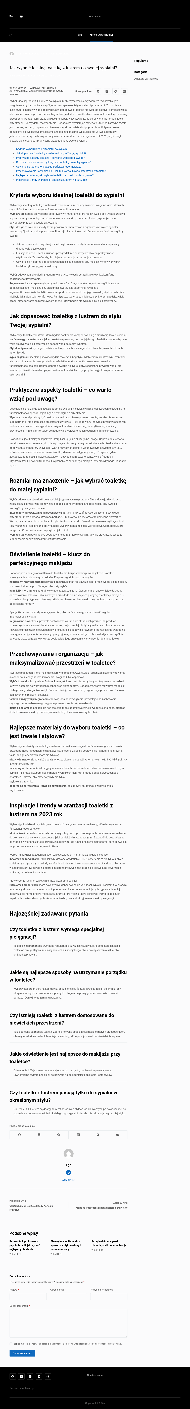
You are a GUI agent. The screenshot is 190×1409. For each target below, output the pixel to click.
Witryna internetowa (101, 1289)
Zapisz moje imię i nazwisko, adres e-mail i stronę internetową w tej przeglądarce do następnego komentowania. (68, 1344)
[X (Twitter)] (107, 91)
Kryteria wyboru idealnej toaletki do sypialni (42, 149)
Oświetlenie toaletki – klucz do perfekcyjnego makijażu (48, 166)
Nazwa (14, 1290)
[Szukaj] (11, 35)
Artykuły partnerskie (101, 35)
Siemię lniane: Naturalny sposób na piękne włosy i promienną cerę (66, 1245)
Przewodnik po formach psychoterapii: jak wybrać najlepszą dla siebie (25, 1245)
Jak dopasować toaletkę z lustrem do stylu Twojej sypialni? (51, 153)
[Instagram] (30, 1376)
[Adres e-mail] (117, 1135)
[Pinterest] (115, 91)
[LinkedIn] (124, 91)
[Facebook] (98, 91)
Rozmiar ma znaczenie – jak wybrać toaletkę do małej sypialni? (53, 162)
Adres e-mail (58, 1290)
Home (79, 35)
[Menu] (11, 16)
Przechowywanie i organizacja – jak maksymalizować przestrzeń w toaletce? (61, 171)
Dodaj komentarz (20, 1306)
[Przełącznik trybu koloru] (21, 16)
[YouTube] (39, 1376)
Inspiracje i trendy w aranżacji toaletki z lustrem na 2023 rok (51, 179)
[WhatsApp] (98, 1135)
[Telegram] (48, 1376)
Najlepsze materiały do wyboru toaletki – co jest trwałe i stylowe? (55, 175)
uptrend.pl (28, 1388)
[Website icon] (68, 1172)
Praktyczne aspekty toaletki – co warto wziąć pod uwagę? (50, 157)
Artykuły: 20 (68, 1180)
